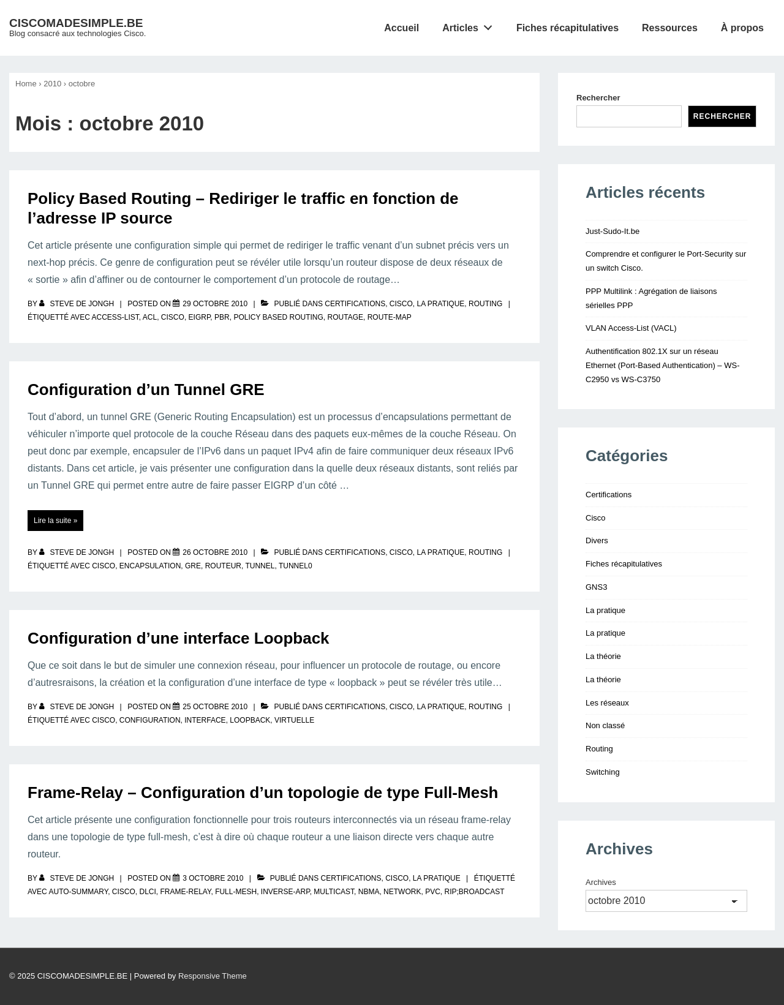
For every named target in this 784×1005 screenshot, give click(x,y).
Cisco (401, 303)
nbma (369, 891)
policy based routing (278, 317)
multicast (334, 891)
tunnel (259, 566)
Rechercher (598, 97)
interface (204, 720)
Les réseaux (607, 702)
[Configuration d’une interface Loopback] (215, 706)
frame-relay (185, 891)
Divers (597, 540)
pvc (432, 891)
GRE (193, 566)
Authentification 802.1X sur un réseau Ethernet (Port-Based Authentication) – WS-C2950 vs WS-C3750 (662, 365)
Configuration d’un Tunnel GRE (146, 389)
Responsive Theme (212, 976)
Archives (601, 882)
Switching (603, 772)
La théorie (603, 656)
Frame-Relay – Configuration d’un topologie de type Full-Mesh (263, 792)
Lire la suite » (55, 520)
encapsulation (150, 566)
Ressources (670, 28)
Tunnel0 (295, 566)
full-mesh (236, 891)
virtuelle (294, 720)
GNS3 (596, 587)
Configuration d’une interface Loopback (179, 638)
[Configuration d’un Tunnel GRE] (215, 552)
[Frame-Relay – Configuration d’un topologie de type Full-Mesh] (213, 878)
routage (345, 317)
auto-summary (78, 891)
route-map (390, 317)
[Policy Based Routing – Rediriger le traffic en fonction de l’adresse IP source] (215, 303)
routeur (223, 566)
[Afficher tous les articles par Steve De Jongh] (77, 303)
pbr (222, 317)
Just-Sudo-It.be (612, 231)
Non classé (605, 725)
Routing (485, 303)
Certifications (355, 303)
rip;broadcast (474, 891)
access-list (114, 317)
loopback (250, 720)
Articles (470, 25)
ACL (150, 317)
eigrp (200, 317)
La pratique (441, 303)
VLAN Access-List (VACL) (631, 328)
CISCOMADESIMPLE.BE (76, 23)
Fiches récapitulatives (567, 28)
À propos (742, 28)
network (402, 891)
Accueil (401, 28)
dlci (148, 891)
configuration (150, 720)
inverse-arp (285, 891)
